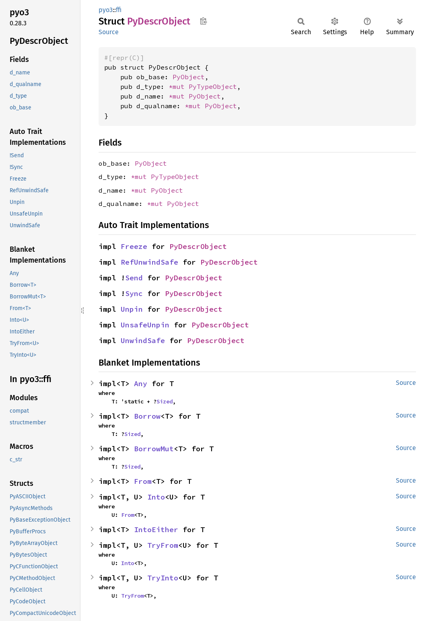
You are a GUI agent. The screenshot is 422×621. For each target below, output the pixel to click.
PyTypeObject (213, 86)
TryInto (162, 577)
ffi (118, 10)
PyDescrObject (198, 246)
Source (109, 32)
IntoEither (156, 529)
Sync (134, 293)
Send (134, 277)
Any (140, 383)
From (143, 481)
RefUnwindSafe (149, 262)
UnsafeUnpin (145, 324)
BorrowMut (154, 448)
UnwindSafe (143, 340)
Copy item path (203, 21)
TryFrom (162, 545)
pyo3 (106, 10)
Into (156, 497)
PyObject (189, 77)
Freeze (134, 246)
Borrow (147, 416)
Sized (164, 401)
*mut (179, 86)
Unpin (132, 309)
